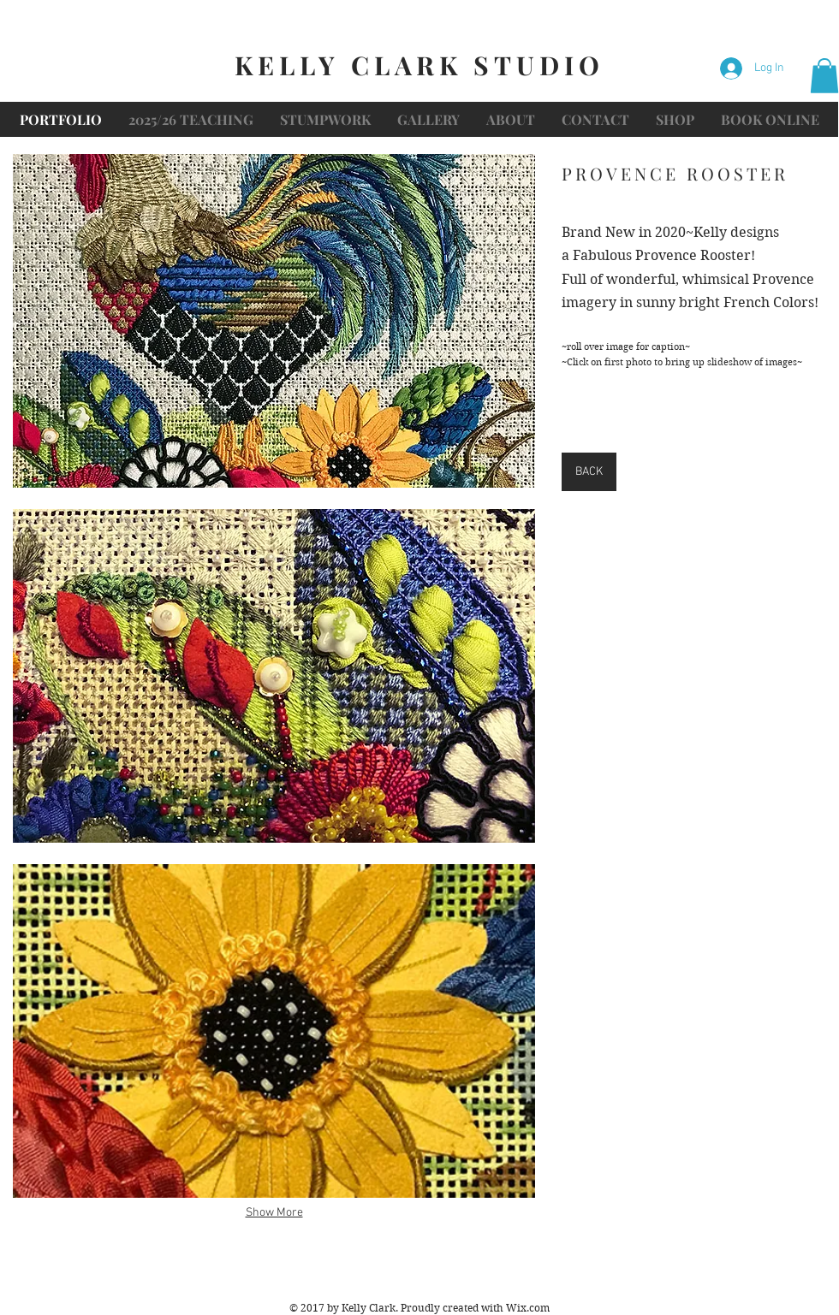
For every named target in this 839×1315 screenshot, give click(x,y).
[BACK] (589, 472)
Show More (274, 1212)
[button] (824, 75)
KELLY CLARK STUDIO (419, 65)
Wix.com (528, 1307)
